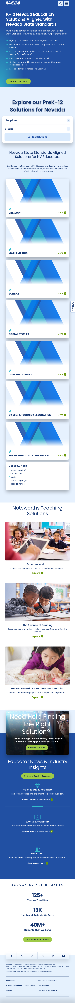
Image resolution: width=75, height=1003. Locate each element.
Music (13, 477)
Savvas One (16, 473)
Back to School (18, 483)
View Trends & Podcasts (37, 799)
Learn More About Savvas (37, 939)
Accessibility (11, 980)
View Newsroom (37, 863)
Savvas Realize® (18, 470)
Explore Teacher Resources (37, 776)
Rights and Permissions (47, 980)
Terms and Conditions (47, 990)
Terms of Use (43, 985)
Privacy (9, 990)
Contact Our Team (18, 81)
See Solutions (37, 136)
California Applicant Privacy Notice (20, 985)
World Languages (19, 480)
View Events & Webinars (37, 831)
